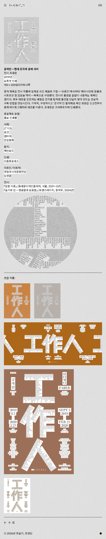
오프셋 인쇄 (10, 81)
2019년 (8, 77)
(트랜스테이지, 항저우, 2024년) (39, 190)
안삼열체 (9, 140)
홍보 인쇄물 (10, 117)
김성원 (7, 175)
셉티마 (7, 136)
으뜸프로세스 (11, 161)
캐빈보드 (9, 150)
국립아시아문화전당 (15, 171)
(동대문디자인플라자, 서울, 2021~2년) (32, 186)
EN (100, 5)
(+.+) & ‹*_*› (17, 5)
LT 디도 (8, 128)
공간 (6, 132)
